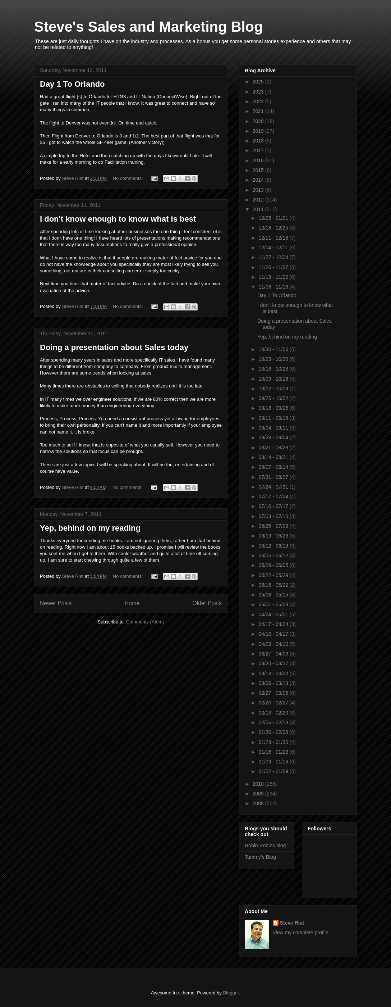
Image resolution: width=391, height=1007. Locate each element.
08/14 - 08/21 (273, 457)
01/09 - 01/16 (273, 762)
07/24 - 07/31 (273, 487)
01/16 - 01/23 (273, 752)
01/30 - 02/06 (273, 732)
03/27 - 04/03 (273, 654)
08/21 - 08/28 (273, 447)
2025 (259, 82)
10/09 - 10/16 (273, 379)
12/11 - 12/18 (273, 238)
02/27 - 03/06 (273, 693)
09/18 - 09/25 (273, 408)
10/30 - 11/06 (273, 349)
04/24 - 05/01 (273, 614)
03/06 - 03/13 (273, 683)
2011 (259, 209)
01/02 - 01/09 (273, 771)
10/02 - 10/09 (273, 388)
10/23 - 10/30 (273, 359)
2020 (259, 121)
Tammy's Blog (260, 857)
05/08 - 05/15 (273, 595)
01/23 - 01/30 (273, 742)
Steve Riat (292, 923)
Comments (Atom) (145, 622)
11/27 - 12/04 (273, 257)
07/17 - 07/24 (273, 496)
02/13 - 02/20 (273, 713)
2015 (259, 170)
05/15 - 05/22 (273, 585)
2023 (259, 92)
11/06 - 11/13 (273, 287)
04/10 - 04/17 (273, 634)
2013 (259, 190)
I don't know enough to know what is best (118, 218)
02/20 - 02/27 (273, 703)
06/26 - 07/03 (273, 526)
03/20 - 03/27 (273, 663)
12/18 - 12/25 (273, 228)
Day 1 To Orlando (72, 84)
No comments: (128, 178)
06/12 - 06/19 (273, 546)
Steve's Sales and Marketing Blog (148, 27)
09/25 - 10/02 (273, 398)
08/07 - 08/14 (273, 467)
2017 (259, 150)
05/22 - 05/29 (273, 575)
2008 (259, 803)
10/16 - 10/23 (273, 369)
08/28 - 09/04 (273, 437)
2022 (259, 101)
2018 (259, 141)
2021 (259, 111)
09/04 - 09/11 (273, 428)
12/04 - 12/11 (273, 247)
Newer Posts (56, 603)
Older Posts (207, 603)
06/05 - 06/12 (273, 555)
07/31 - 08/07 (273, 477)
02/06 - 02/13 (273, 722)
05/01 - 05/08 (273, 604)
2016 (259, 160)
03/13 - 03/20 (273, 673)
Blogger (231, 992)
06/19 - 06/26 (273, 536)
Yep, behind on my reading (90, 527)
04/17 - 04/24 (273, 624)
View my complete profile (300, 932)
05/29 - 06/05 (273, 565)
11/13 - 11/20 (273, 277)
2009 (259, 794)
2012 (259, 200)
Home (132, 603)
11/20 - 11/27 (273, 267)
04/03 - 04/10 (273, 644)
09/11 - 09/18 (273, 418)
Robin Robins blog (265, 845)
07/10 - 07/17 (273, 506)
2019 (259, 131)
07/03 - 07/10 (273, 516)
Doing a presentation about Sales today (114, 347)
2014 (259, 180)
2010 (259, 784)
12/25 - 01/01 (273, 218)
